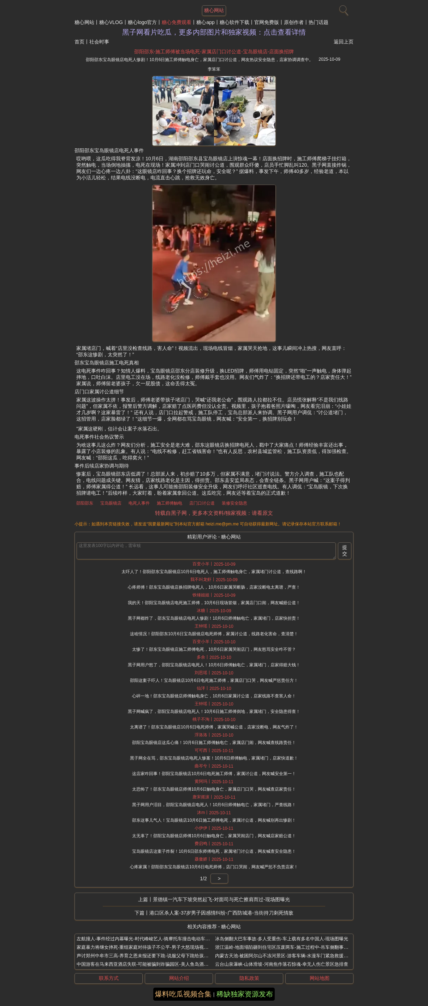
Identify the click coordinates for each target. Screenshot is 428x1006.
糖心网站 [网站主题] (214, 10)
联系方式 (109, 978)
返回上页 (343, 41)
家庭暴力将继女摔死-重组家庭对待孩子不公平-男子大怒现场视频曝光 (147, 947)
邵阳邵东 (84, 503)
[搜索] (342, 8)
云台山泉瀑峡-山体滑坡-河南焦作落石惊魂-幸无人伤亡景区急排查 (281, 964)
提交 (344, 550)
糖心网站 (84, 22)
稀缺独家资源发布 (244, 994)
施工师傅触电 (169, 503)
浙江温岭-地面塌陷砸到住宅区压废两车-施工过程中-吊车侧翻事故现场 (286, 947)
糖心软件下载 (234, 22)
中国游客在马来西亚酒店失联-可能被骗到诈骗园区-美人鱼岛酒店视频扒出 (152, 964)
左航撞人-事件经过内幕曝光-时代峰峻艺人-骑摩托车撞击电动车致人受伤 (150, 938)
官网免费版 (266, 22)
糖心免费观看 (176, 22)
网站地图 (319, 978)
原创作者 (294, 22)
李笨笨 (214, 69)
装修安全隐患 (234, 503)
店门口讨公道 (202, 503)
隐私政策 (249, 978)
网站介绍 (179, 978)
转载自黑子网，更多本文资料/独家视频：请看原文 (214, 513)
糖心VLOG (111, 22)
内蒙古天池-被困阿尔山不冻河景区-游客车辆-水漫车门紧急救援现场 (284, 955)
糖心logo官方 (142, 22)
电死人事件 (139, 503)
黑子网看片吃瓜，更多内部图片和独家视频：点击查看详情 (214, 32)
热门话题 (318, 22)
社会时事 (99, 41)
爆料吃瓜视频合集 (183, 994)
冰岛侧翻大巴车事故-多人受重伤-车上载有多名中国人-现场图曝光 (281, 938)
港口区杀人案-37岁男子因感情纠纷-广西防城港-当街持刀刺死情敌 (221, 913)
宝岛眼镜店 (110, 503)
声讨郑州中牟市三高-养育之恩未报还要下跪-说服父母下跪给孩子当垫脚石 (152, 955)
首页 (79, 41)
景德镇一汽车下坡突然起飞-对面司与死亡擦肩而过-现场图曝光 (221, 899)
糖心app (205, 22)
